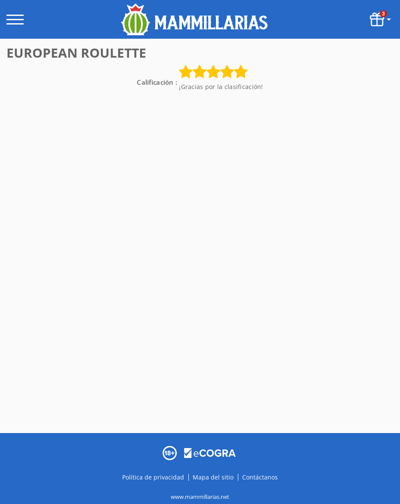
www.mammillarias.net (200, 497)
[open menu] (15, 20)
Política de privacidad (154, 477)
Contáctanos (260, 477)
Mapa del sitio (213, 477)
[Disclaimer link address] (210, 452)
